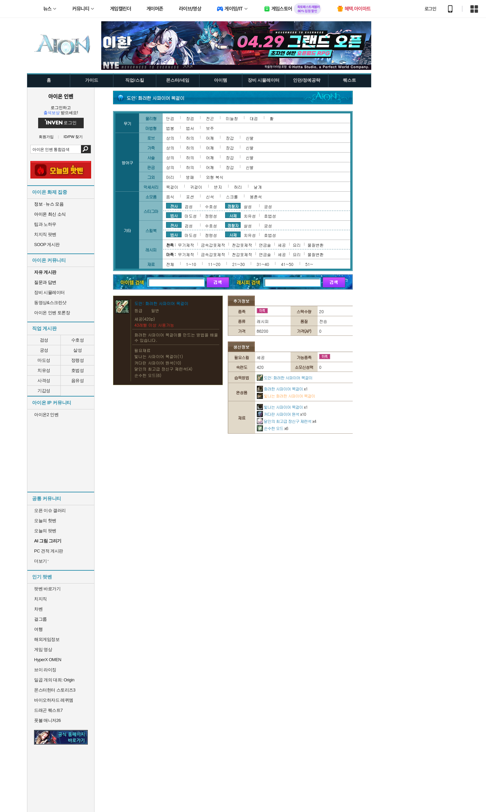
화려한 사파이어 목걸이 (282, 388)
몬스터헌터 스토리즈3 (54, 690)
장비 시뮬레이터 (49, 292)
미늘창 (232, 118)
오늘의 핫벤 (45, 520)
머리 (170, 177)
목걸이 (172, 187)
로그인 (430, 8)
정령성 (77, 360)
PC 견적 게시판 (48, 551)
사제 (233, 215)
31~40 (262, 264)
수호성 (77, 340)
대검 (254, 118)
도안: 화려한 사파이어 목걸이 (285, 377)
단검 (170, 118)
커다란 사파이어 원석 (281, 414)
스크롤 (232, 196)
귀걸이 (196, 187)
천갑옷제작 (242, 245)
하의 (190, 138)
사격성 (43, 380)
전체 (170, 264)
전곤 (210, 118)
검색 (86, 149)
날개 (258, 187)
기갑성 (43, 390)
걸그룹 (40, 619)
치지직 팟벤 (45, 234)
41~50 (287, 264)
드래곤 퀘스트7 (48, 710)
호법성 (77, 370)
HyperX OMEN (47, 659)
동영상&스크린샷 (50, 302)
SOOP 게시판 (47, 244)
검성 (44, 340)
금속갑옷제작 (213, 245)
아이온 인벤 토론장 (52, 312)
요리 (297, 245)
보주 (210, 128)
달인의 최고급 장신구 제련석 (286, 421)
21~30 (238, 264)
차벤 (38, 609)
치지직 (40, 599)
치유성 (43, 370)
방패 (190, 177)
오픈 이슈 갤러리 (50, 510)
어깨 (210, 138)
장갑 (230, 138)
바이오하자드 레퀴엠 (53, 700)
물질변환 (315, 245)
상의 (170, 138)
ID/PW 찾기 (73, 137)
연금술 (265, 245)
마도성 (43, 360)
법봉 (170, 128)
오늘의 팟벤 (45, 531)
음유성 (77, 380)
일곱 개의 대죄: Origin (54, 680)
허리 (238, 187)
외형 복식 (214, 177)
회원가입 (46, 137)
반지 (218, 187)
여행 (38, 629)
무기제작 (186, 245)
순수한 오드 (272, 428)
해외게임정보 (46, 639)
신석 (210, 196)
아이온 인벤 (60, 96)
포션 (190, 196)
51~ (309, 264)
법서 (190, 128)
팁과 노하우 (45, 224)
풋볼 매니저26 (47, 720)
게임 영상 (43, 649)
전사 (174, 206)
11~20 (214, 264)
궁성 (44, 350)
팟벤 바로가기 (47, 589)
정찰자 (233, 206)
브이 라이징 (45, 670)
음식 (170, 196)
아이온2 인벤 (46, 414)
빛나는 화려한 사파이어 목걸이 (286, 396)
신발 (250, 138)
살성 (77, 350)
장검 (190, 118)
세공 (282, 245)
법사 (174, 215)
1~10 (191, 264)
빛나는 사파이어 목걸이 (282, 407)
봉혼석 (256, 196)
